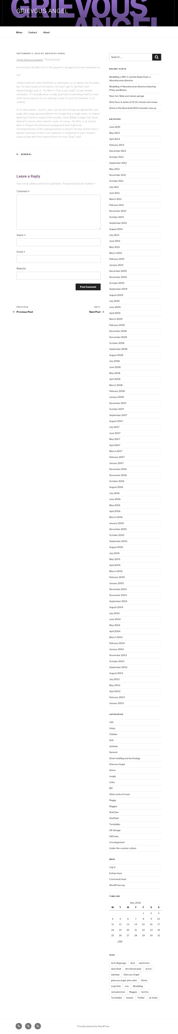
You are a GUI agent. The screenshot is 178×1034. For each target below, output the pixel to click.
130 (111, 722)
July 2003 (114, 679)
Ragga (112, 800)
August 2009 (116, 295)
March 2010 (115, 253)
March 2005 (115, 571)
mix (127, 986)
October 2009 (116, 283)
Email (21, 252)
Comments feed (117, 879)
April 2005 (114, 565)
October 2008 (116, 343)
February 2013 (116, 145)
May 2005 (114, 559)
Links (112, 782)
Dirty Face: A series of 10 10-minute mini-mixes (133, 102)
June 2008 (115, 367)
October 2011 (116, 181)
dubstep (113, 746)
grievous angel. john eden (124, 980)
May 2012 (114, 169)
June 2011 (114, 193)
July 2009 (114, 301)
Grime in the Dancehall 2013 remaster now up (132, 108)
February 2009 (117, 325)
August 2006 (116, 487)
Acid (132, 963)
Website (21, 268)
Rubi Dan (114, 812)
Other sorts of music (119, 794)
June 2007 (114, 433)
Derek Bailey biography (30, 59)
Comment (23, 191)
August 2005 (116, 547)
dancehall (116, 968)
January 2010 (116, 265)
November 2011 (117, 175)
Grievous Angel (42, 11)
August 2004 (116, 607)
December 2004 (118, 589)
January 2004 (116, 649)
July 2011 (114, 187)
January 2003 (116, 703)
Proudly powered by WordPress (93, 1026)
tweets (129, 997)
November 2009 (118, 277)
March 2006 (115, 517)
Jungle (112, 776)
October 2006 (116, 481)
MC (111, 788)
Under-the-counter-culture (122, 848)
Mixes (19, 32)
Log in (112, 867)
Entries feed (115, 873)
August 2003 (116, 673)
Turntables (114, 824)
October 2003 (116, 661)
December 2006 (118, 469)
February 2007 (117, 457)
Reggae (113, 806)
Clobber (113, 734)
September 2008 (118, 349)
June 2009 (115, 307)
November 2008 (118, 337)
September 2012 (118, 163)
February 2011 (116, 205)
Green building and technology (124, 758)
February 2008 (117, 391)
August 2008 (116, 355)
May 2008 (114, 373)
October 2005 (116, 535)
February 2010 (116, 259)
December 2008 (118, 331)
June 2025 (114, 127)
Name (21, 235)
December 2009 (118, 271)
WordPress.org (117, 885)
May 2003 (114, 685)
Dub (111, 740)
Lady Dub (116, 986)
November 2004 (118, 595)
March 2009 (115, 319)
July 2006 (114, 493)
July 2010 (114, 235)
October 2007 (116, 409)
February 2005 (117, 577)
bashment (144, 963)
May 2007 (114, 439)
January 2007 (116, 463)
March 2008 (115, 385)
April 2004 (114, 631)
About (46, 32)
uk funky (153, 997)
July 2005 (114, 553)
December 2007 (117, 403)
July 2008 (114, 361)
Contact (32, 32)
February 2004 (117, 643)
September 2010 (118, 223)
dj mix (149, 968)
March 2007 (115, 451)
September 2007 (118, 415)
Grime (112, 770)
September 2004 (118, 601)
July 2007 (114, 427)
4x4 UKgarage (118, 963)
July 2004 (114, 613)
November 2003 (118, 655)
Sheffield (114, 818)
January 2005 (116, 583)
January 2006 (116, 523)
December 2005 (118, 529)
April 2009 (114, 313)
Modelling (138, 986)
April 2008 (114, 379)
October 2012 (116, 157)
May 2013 (114, 132)
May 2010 (114, 247)
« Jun (119, 941)
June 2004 (115, 619)
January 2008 (116, 397)
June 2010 (114, 241)
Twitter (141, 997)
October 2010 (116, 217)
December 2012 (117, 150)
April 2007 (114, 445)
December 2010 (117, 211)
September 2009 (118, 289)
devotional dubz (133, 968)
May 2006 (114, 505)
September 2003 (118, 667)
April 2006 (114, 511)
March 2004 (115, 637)
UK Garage (115, 830)
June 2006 (115, 499)
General (26, 154)
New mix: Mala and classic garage (126, 96)
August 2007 (116, 421)
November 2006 (118, 475)
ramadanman (118, 991)
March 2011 (115, 199)
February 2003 (117, 697)
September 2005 (118, 541)
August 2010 (116, 229)
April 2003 (114, 691)
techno (144, 991)
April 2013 (114, 139)
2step (112, 728)
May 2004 (114, 625)
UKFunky (114, 836)
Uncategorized (116, 842)
